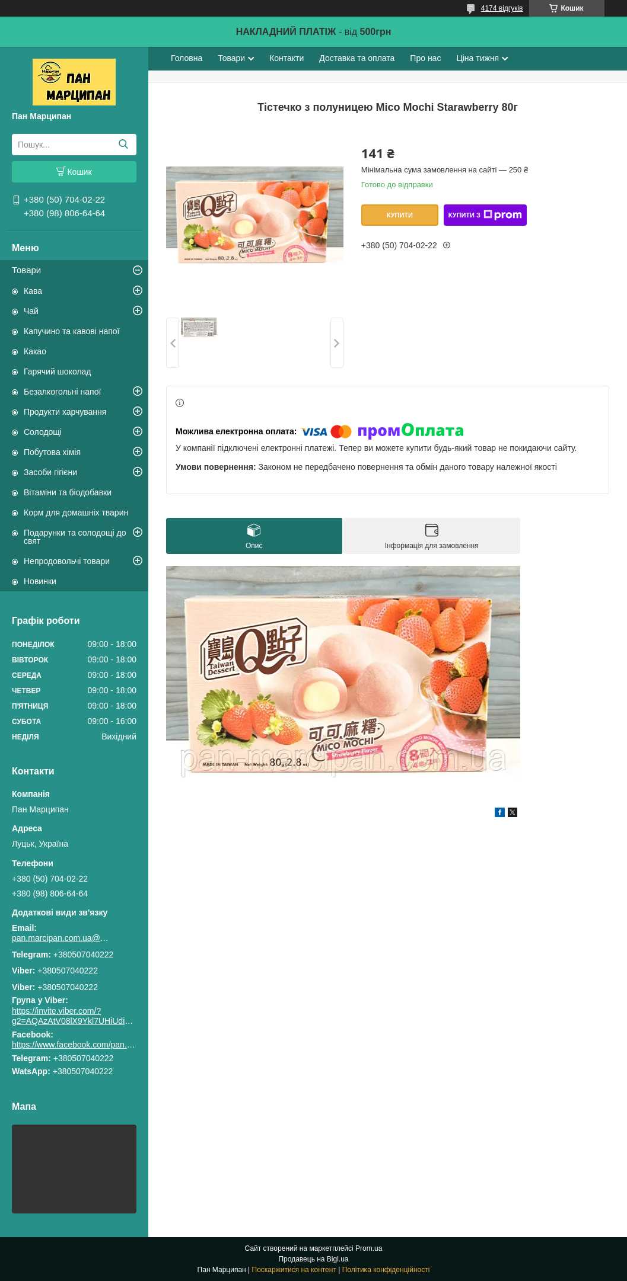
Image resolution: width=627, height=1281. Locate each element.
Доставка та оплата (356, 58)
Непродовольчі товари (67, 561)
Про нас (425, 58)
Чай (31, 311)
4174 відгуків (502, 8)
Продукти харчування (65, 412)
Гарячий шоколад (57, 371)
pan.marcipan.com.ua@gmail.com (62, 938)
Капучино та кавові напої (71, 331)
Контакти (286, 58)
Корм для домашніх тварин (76, 512)
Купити (400, 215)
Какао (35, 351)
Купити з (485, 215)
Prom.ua (368, 1248)
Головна (186, 58)
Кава (33, 291)
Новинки (40, 581)
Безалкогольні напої (62, 391)
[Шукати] (123, 144)
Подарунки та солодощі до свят (75, 537)
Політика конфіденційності (386, 1270)
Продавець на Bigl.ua (313, 1259)
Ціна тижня (477, 58)
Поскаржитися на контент (294, 1270)
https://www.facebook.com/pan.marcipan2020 (96, 1044)
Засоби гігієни (50, 472)
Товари (26, 270)
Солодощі (43, 432)
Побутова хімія (52, 452)
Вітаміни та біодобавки (68, 492)
